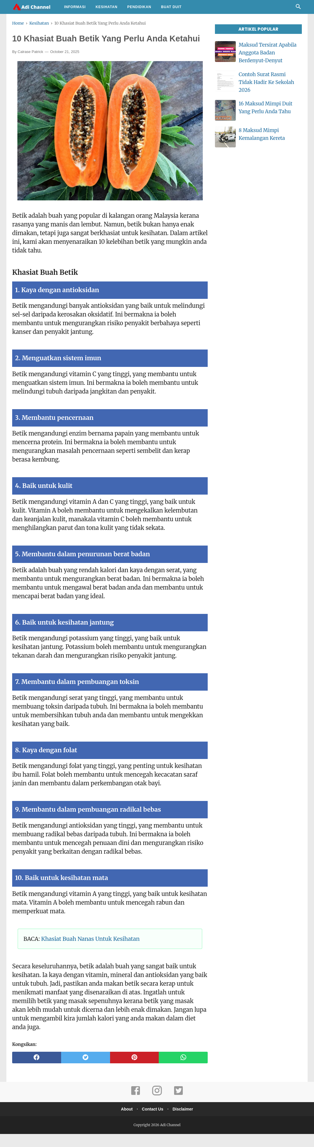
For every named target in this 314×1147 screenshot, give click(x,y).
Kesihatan (106, 7)
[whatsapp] (183, 1070)
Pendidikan (139, 7)
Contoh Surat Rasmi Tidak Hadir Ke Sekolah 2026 (266, 82)
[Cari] (298, 8)
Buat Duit (171, 7)
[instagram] (157, 1107)
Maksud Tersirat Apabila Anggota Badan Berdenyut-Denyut (268, 53)
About (125, 1122)
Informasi (75, 7)
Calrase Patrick (30, 65)
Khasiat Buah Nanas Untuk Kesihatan (90, 951)
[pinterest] (134, 1070)
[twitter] (85, 1070)
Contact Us (152, 1122)
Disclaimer (184, 1122)
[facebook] (36, 1070)
